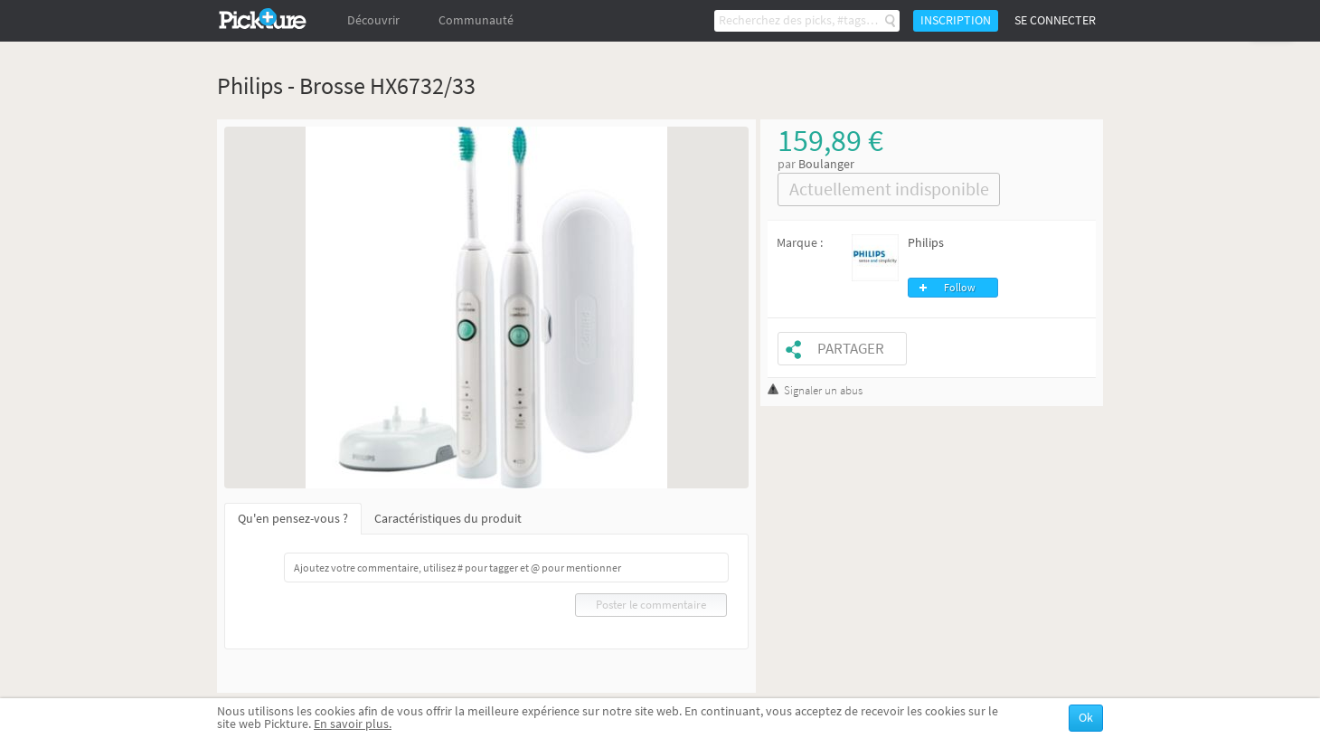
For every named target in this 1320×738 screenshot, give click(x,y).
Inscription (955, 20)
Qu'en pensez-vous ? (293, 518)
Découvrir (373, 20)
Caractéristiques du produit (448, 518)
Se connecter (1055, 20)
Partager (850, 348)
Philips (926, 242)
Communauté (476, 20)
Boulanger (826, 164)
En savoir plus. (352, 724)
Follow (960, 287)
